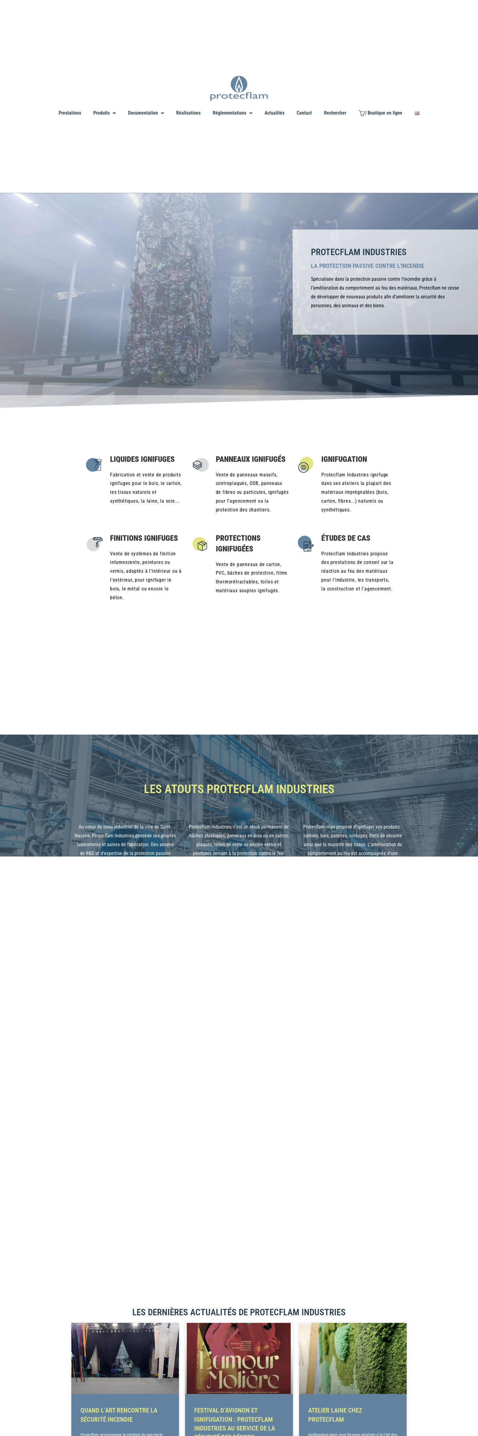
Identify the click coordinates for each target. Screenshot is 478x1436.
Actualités (274, 113)
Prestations (70, 113)
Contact (304, 113)
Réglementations (232, 113)
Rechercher (335, 113)
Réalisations (188, 113)
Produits (104, 113)
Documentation (146, 113)
